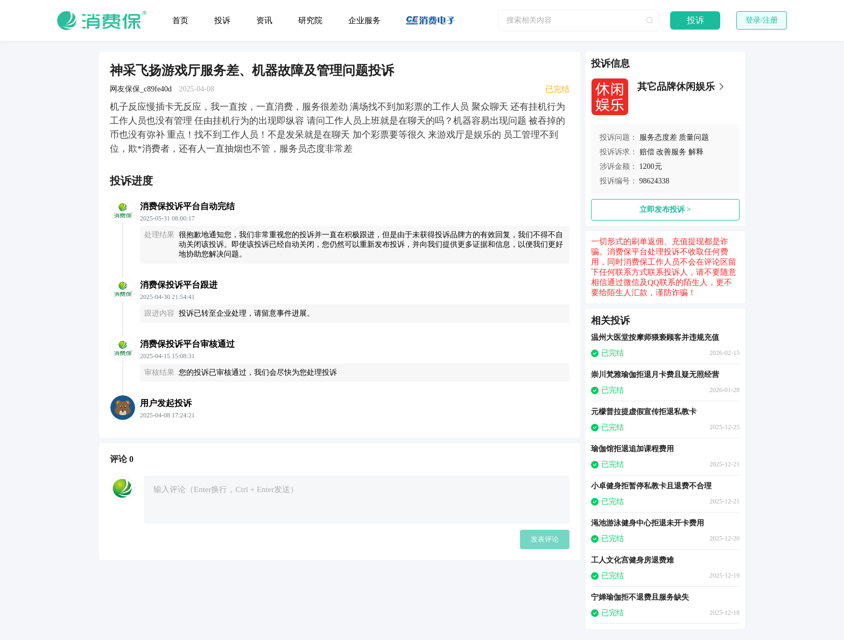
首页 (180, 20)
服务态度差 (658, 137)
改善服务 (671, 152)
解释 (696, 152)
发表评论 (545, 539)
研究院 (310, 20)
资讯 (264, 20)
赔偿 (647, 152)
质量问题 (694, 137)
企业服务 (364, 20)
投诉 (222, 20)
